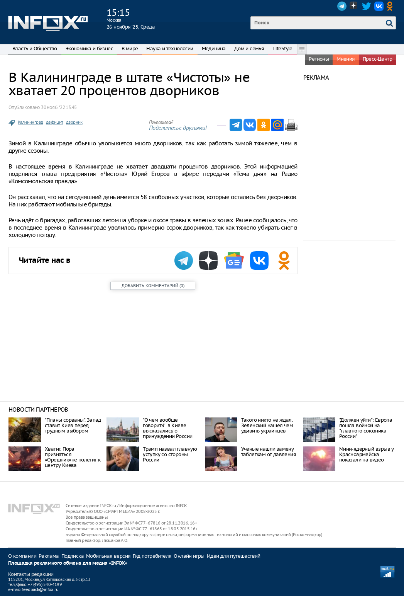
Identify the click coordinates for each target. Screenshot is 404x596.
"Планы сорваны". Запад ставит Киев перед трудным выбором (73, 425)
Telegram (342, 6)
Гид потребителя (152, 556)
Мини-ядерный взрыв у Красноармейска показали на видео (366, 454)
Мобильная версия (108, 556)
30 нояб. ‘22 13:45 (58, 107)
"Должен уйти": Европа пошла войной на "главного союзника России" (365, 428)
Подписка (72, 556)
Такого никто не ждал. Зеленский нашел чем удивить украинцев (267, 425)
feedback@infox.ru (40, 589)
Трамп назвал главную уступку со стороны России (170, 454)
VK (379, 6)
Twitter (366, 6)
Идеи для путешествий (233, 556)
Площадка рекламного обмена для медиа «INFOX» (67, 563)
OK (391, 6)
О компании (22, 556)
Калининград (30, 122)
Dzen (354, 6)
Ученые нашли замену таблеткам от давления (268, 452)
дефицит (54, 122)
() (153, 285)
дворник (74, 122)
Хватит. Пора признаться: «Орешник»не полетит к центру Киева (72, 457)
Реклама (49, 556)
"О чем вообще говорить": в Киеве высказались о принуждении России (167, 428)
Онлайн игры (189, 556)
